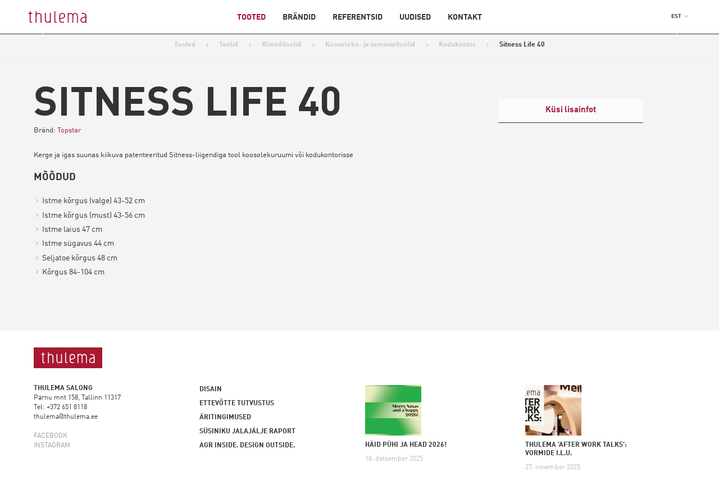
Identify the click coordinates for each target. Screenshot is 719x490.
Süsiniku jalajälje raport (247, 431)
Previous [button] (50, 34)
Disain (210, 389)
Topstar (69, 130)
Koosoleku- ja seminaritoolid (370, 45)
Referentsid (358, 17)
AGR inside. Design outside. (247, 445)
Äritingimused (225, 417)
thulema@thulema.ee (66, 417)
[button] (679, 16)
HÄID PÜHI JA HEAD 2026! (406, 445)
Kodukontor (457, 45)
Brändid (299, 17)
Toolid (228, 45)
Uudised (415, 17)
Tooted (251, 17)
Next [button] (669, 34)
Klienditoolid (282, 45)
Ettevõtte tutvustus (236, 403)
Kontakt (465, 17)
